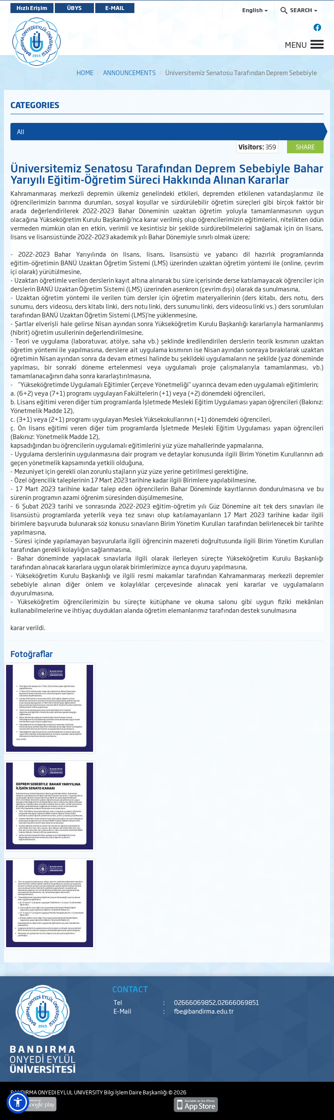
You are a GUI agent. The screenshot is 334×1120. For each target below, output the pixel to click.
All (20, 131)
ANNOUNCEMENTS (129, 72)
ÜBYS (74, 8)
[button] (18, 1102)
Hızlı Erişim (32, 8)
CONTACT (130, 988)
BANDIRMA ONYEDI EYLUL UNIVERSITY (57, 1092)
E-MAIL (114, 8)
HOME (85, 72)
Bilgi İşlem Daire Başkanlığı (136, 1092)
